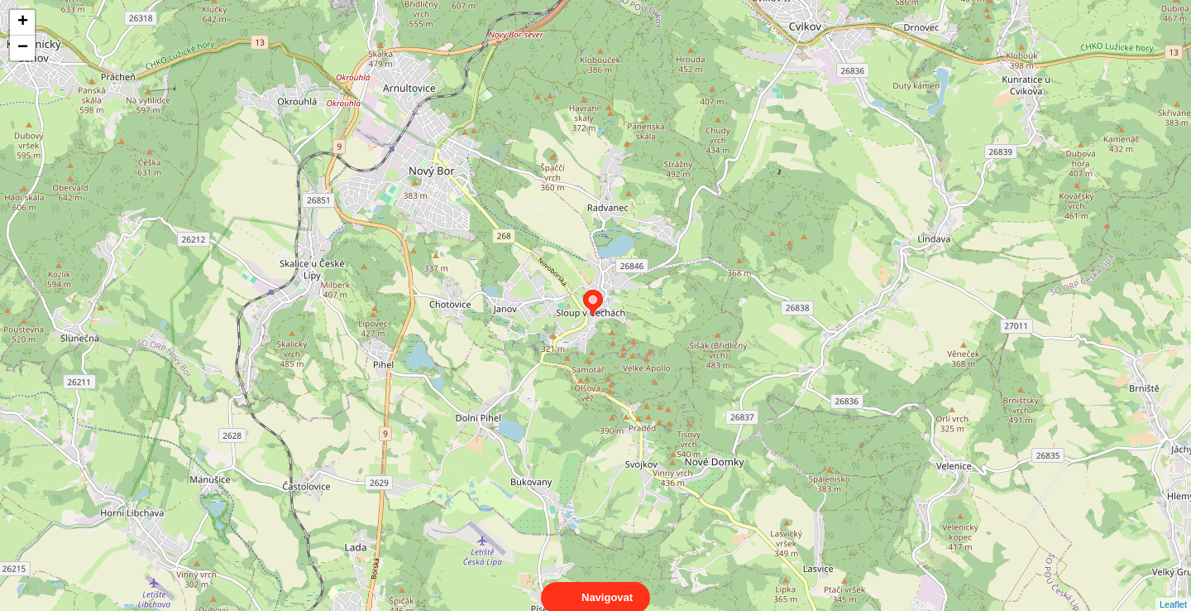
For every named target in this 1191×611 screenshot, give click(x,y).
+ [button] (22, 22)
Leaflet (1173, 589)
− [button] (22, 48)
